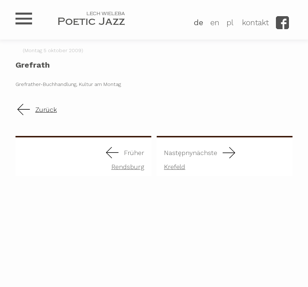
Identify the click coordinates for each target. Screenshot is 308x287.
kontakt (255, 22)
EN (214, 22)
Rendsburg (83, 156)
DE (198, 22)
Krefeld (224, 156)
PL (230, 22)
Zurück (46, 109)
